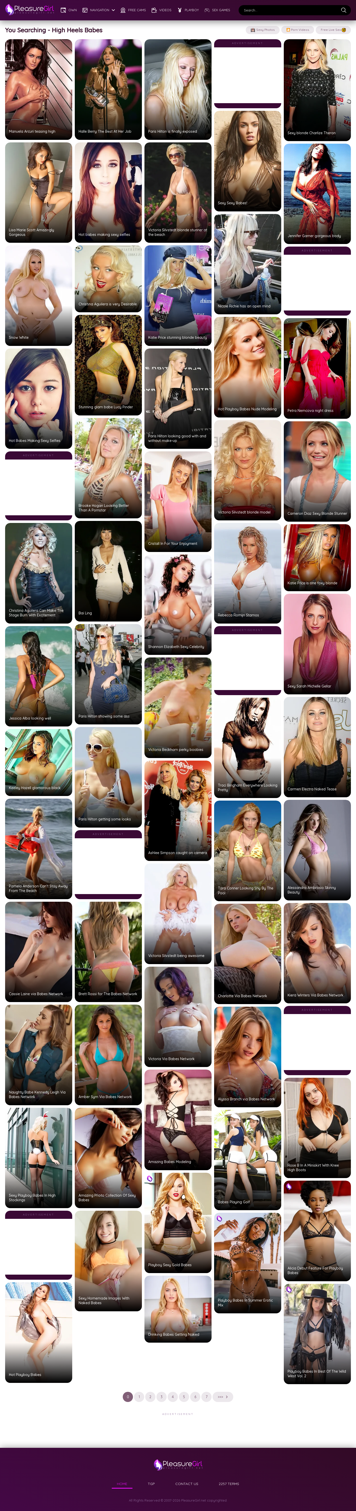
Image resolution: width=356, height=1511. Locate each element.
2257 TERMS (229, 1483)
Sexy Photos (263, 30)
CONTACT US (186, 1483)
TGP (151, 1483)
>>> (223, 1397)
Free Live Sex (333, 30)
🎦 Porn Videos (297, 30)
